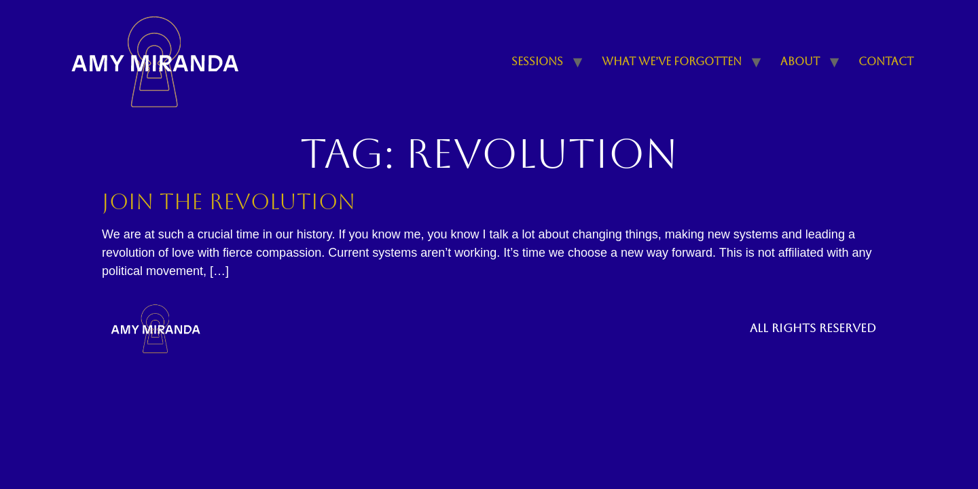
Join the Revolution (228, 201)
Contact (885, 61)
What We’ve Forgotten (672, 61)
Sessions (537, 61)
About (800, 61)
